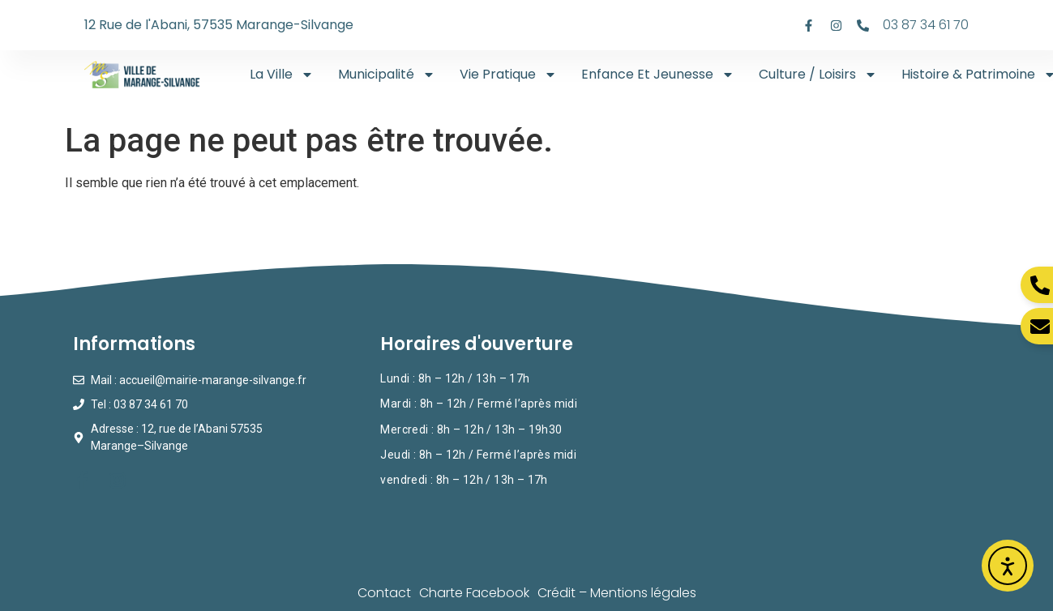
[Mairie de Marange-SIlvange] (834, 437)
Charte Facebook (474, 592)
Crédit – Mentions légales (616, 592)
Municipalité (386, 74)
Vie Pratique (508, 74)
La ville (282, 74)
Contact (384, 592)
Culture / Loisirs (818, 74)
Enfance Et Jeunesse (657, 74)
